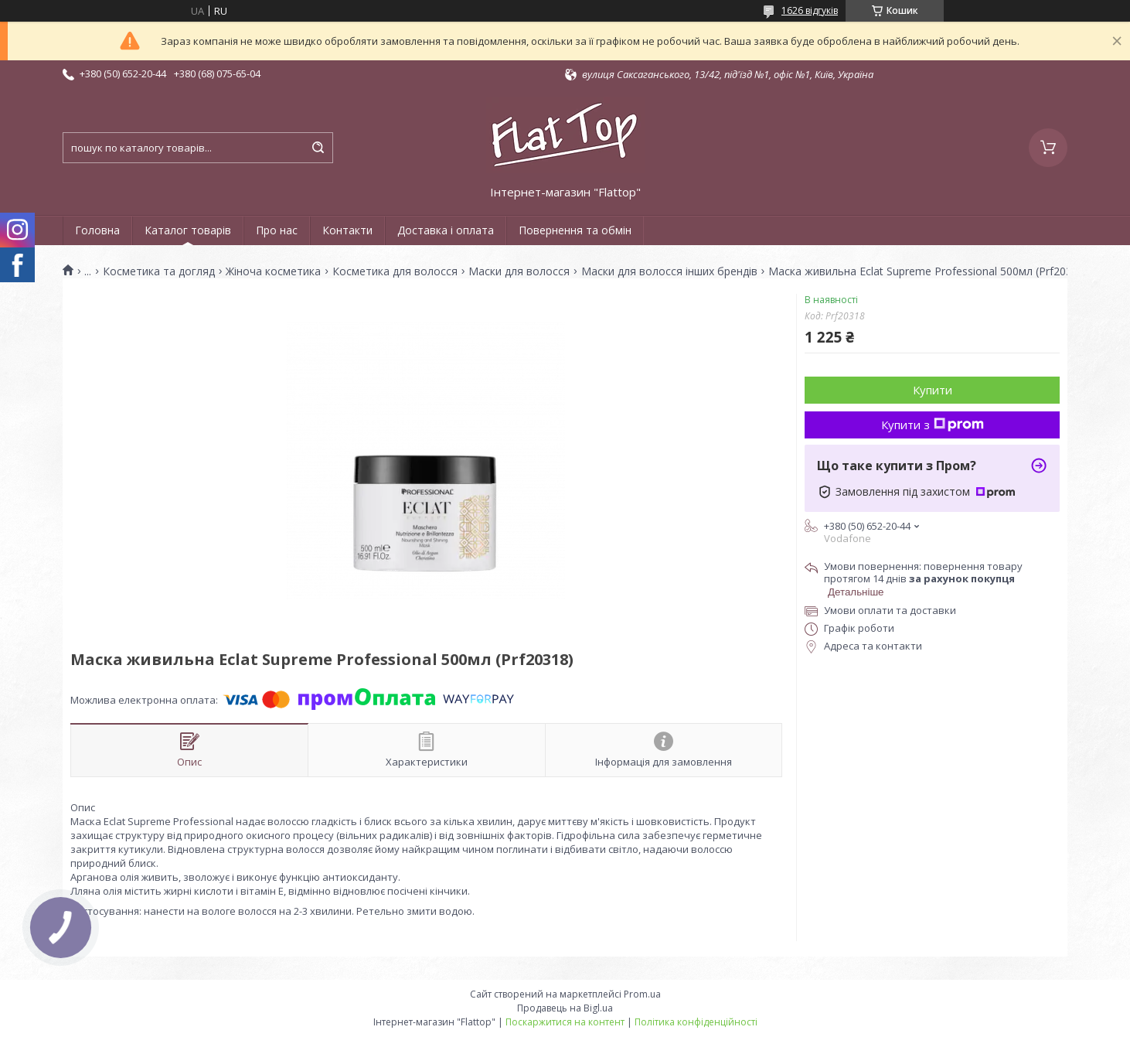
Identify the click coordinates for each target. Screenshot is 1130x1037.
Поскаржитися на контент (565, 1021)
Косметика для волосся (395, 271)
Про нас (277, 230)
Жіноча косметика (273, 271)
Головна (97, 230)
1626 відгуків (809, 10)
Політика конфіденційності (696, 1021)
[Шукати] (317, 147)
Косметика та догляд (159, 271)
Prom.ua (642, 994)
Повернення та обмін (575, 230)
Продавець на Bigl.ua (565, 1008)
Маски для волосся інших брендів (669, 271)
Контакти (347, 230)
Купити (932, 389)
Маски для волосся (519, 271)
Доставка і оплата (445, 230)
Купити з (932, 424)
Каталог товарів (188, 230)
